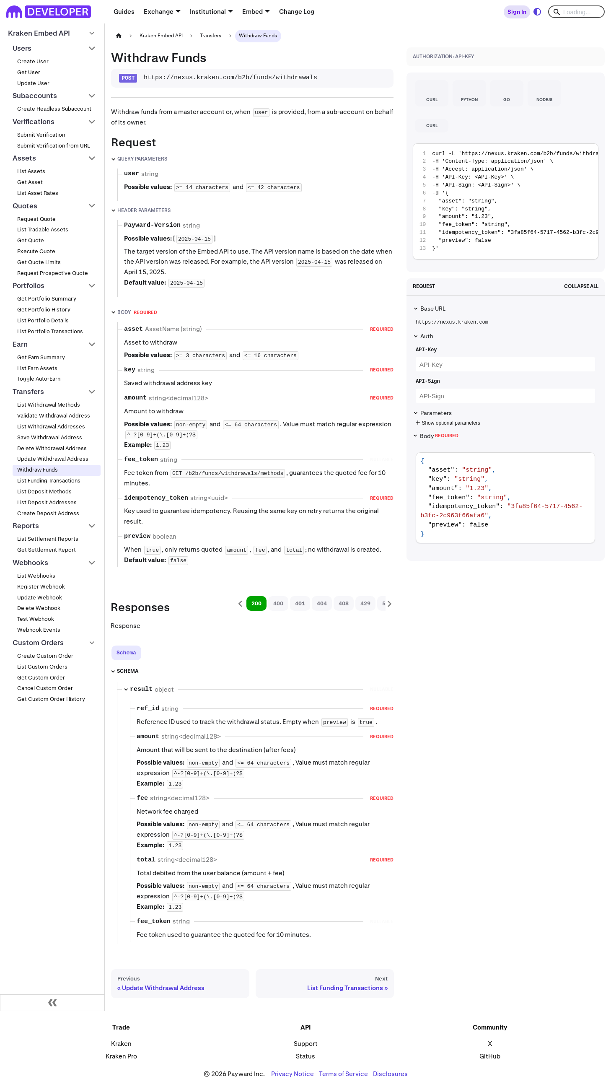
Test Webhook (35, 619)
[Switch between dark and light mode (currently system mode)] (537, 11)
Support (306, 1044)
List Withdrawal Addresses (51, 426)
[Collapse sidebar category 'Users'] (92, 48)
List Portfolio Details (43, 320)
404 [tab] (322, 603)
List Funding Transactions (48, 480)
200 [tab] (256, 603)
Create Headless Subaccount (54, 108)
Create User (33, 61)
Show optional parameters (447, 423)
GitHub (489, 1056)
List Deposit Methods (44, 491)
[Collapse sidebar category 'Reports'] (92, 526)
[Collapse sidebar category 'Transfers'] (92, 391)
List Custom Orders (42, 666)
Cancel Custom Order (45, 688)
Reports (26, 525)
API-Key (426, 350)
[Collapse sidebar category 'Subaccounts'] (92, 96)
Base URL (432, 308)
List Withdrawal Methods (48, 404)
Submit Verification (41, 134)
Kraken (121, 1044)
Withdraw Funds (37, 469)
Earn (20, 344)
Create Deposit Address (48, 513)
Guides (124, 12)
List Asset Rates (37, 193)
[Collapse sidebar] (52, 1002)
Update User (33, 83)
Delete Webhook (38, 608)
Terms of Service (343, 1074)
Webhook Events (38, 629)
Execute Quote (36, 251)
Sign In (516, 12)
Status (305, 1056)
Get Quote (30, 240)
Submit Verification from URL (53, 145)
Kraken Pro (121, 1056)
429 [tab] (365, 603)
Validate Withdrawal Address (53, 415)
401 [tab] (300, 603)
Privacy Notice (292, 1074)
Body (439, 436)
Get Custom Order (41, 677)
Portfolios (28, 285)
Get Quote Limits (39, 262)
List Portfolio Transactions (50, 331)
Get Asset (30, 182)
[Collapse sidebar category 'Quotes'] (92, 206)
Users (22, 48)
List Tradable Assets (42, 229)
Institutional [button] (208, 12)
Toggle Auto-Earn (38, 378)
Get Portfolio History (43, 309)
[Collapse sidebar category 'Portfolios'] (92, 286)
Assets (24, 158)
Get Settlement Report (46, 549)
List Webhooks (36, 575)
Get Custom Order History (51, 699)
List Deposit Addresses (47, 502)
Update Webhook (39, 597)
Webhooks (30, 562)
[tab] (126, 653)
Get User (28, 72)
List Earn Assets (37, 368)
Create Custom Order (45, 655)
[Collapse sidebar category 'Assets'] (92, 158)
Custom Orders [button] (38, 642)
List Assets (31, 171)
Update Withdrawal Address (52, 458)
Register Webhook (41, 586)
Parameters (436, 413)
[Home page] (118, 36)
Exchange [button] (158, 12)
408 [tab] (344, 603)
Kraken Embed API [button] (39, 33)
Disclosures (390, 1074)
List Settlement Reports (47, 538)
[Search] (576, 11)
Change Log (296, 12)
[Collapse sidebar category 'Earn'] (92, 344)
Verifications (33, 121)
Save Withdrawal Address (49, 437)
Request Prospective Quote (52, 273)
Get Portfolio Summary (46, 298)
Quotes (25, 205)
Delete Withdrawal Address (52, 448)
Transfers (28, 391)
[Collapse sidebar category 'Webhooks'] (92, 562)
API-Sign (428, 381)
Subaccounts (35, 95)
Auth (426, 336)
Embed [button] (252, 12)
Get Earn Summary (41, 357)
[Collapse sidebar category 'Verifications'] (92, 121)
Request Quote (36, 219)
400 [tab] (278, 603)
